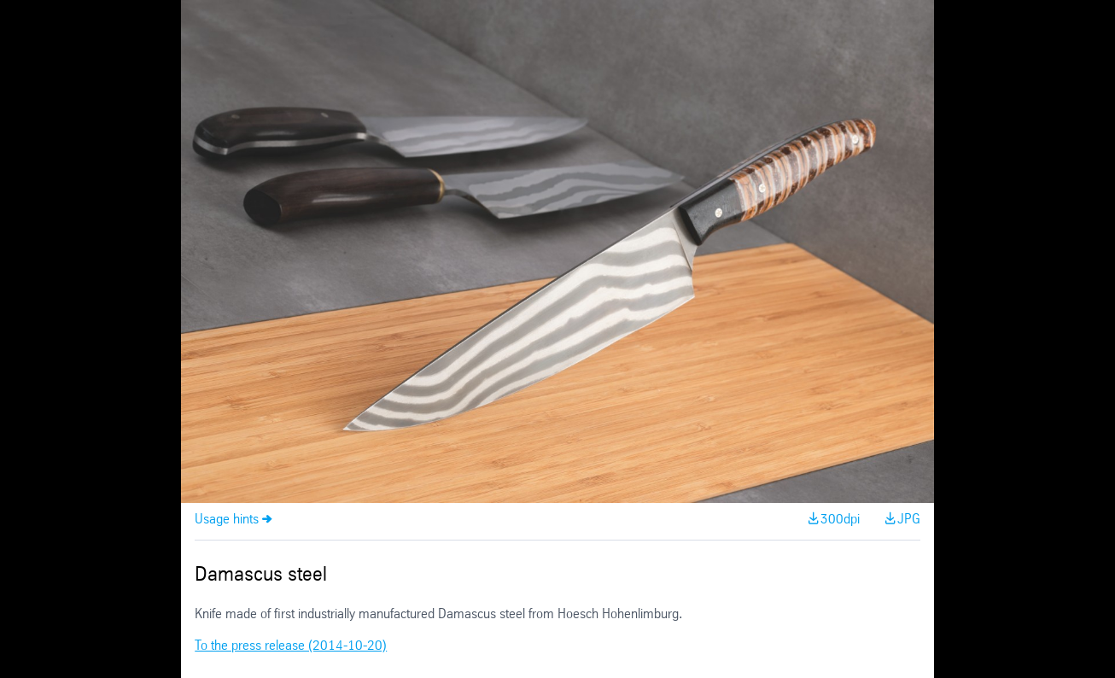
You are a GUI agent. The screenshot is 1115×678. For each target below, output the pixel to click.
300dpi (840, 519)
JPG (908, 519)
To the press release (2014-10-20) (291, 646)
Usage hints (227, 519)
